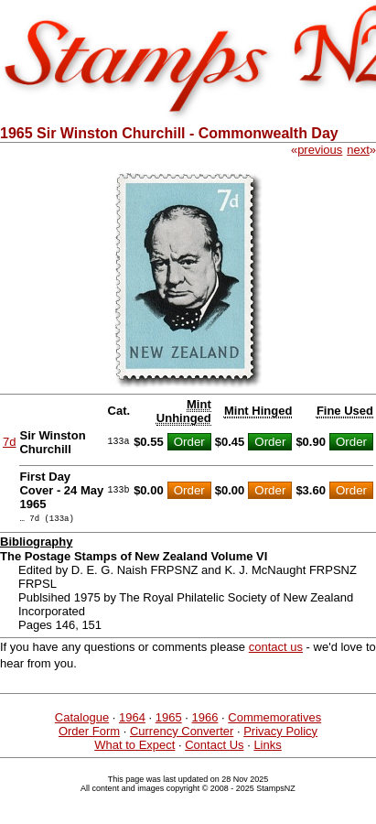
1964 (132, 720)
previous (319, 150)
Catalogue (82, 720)
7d (9, 442)
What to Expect (134, 747)
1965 (169, 720)
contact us (276, 649)
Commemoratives (274, 720)
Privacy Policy (280, 734)
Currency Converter (181, 734)
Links (267, 747)
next (358, 150)
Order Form (89, 734)
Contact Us (214, 747)
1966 (205, 720)
